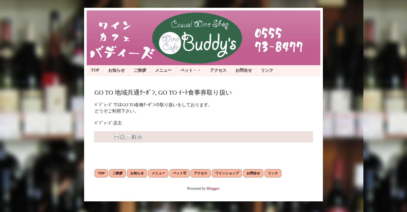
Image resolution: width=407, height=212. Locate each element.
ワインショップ (227, 173)
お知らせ (116, 70)
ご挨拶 (140, 70)
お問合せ (243, 70)
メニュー (163, 70)
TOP (95, 70)
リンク (267, 70)
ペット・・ (190, 70)
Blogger (213, 188)
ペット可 (179, 173)
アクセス (218, 70)
